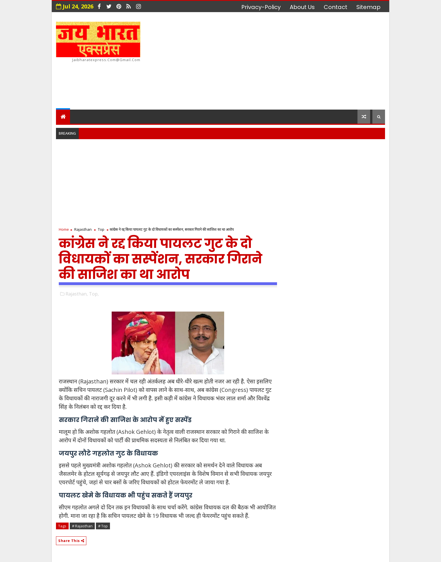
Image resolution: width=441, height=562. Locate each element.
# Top (103, 525)
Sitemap (368, 7)
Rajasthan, (77, 294)
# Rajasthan (82, 525)
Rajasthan (83, 229)
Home (64, 229)
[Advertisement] (282, 61)
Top (101, 229)
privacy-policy (261, 7)
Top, (94, 294)
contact (335, 7)
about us (302, 7)
